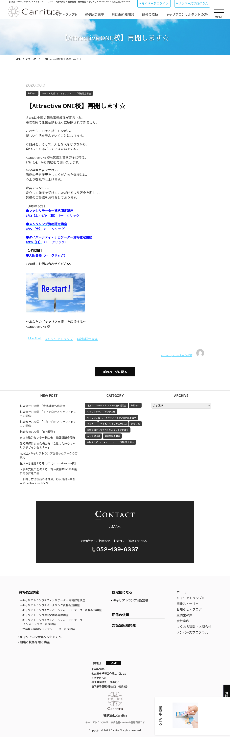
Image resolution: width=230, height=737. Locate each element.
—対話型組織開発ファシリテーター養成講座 (49, 628)
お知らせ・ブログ (189, 609)
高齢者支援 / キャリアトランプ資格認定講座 (110, 441)
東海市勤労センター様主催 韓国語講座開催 (47, 437)
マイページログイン (155, 3)
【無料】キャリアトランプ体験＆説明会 (106, 405)
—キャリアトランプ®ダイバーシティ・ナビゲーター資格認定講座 (62, 609)
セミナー (91, 423)
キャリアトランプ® (63, 14)
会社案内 (182, 620)
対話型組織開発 (123, 14)
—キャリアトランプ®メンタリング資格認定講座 (51, 604)
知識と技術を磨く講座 (35, 641)
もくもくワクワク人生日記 (113, 423)
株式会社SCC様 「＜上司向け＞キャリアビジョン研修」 (48, 413)
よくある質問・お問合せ (193, 626)
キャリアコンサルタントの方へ (188, 14)
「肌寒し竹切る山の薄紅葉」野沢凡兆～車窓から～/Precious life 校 (47, 480)
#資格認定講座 (87, 339)
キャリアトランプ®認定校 (130, 599)
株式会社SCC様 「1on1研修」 (38, 431)
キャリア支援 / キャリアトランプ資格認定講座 (111, 417)
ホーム (181, 591)
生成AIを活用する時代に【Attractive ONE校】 (48, 462)
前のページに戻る (115, 371)
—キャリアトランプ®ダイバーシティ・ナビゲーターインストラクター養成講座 (54, 621)
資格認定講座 (94, 14)
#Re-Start (34, 338)
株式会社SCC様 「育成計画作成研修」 (44, 405)
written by (182, 353)
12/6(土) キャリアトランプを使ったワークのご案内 (49, 454)
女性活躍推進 (93, 435)
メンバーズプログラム (193, 3)
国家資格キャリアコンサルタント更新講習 (107, 429)
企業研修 (135, 423)
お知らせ (135, 405)
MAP (114, 662)
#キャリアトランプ (59, 339)
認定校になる (122, 592)
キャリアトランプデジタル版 (101, 411)
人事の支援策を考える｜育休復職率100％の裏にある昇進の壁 (48, 470)
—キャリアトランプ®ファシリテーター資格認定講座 (54, 599)
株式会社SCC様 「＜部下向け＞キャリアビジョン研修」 (48, 423)
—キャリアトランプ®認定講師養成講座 (46, 614)
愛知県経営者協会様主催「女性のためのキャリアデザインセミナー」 (47, 445)
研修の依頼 (150, 14)
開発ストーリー (187, 603)
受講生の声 (184, 614)
